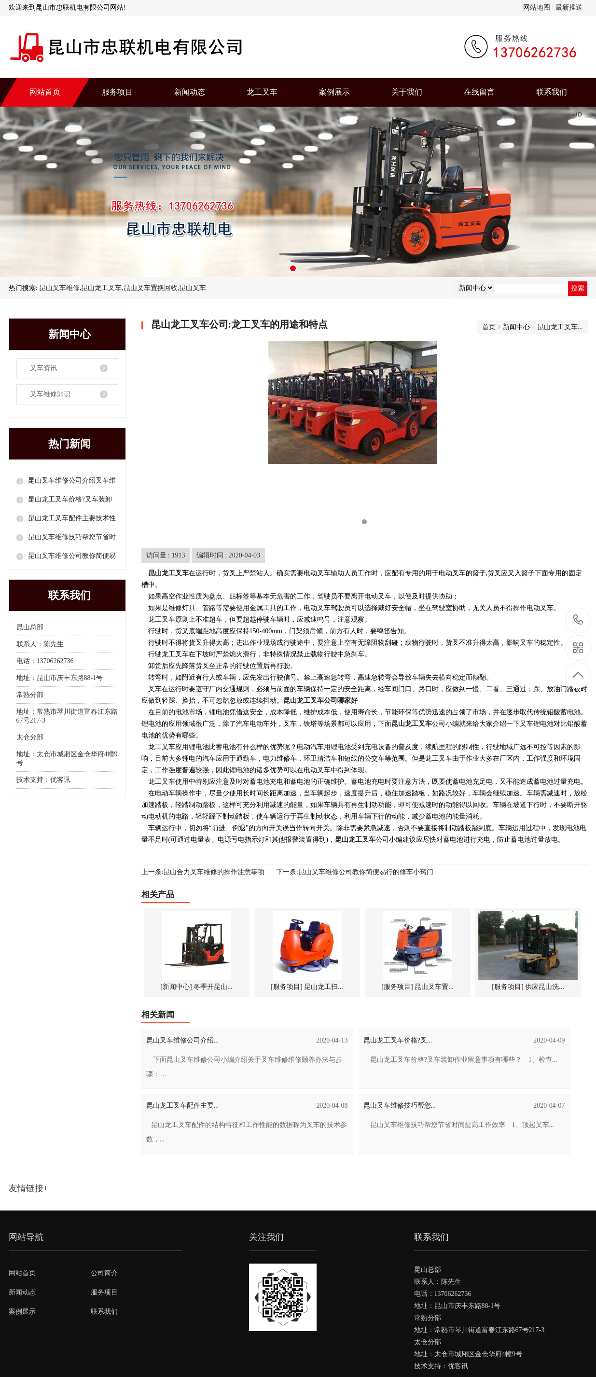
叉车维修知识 (50, 394)
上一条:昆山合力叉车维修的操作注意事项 (203, 872)
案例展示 (334, 92)
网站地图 (536, 7)
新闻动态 (189, 92)
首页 (489, 327)
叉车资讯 (43, 368)
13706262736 (578, 620)
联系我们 (551, 92)
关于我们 (406, 92)
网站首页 (44, 92)
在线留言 (479, 92)
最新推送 (568, 7)
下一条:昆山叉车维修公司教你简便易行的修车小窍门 (354, 872)
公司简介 (104, 1273)
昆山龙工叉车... (560, 327)
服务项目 (117, 92)
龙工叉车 (262, 92)
